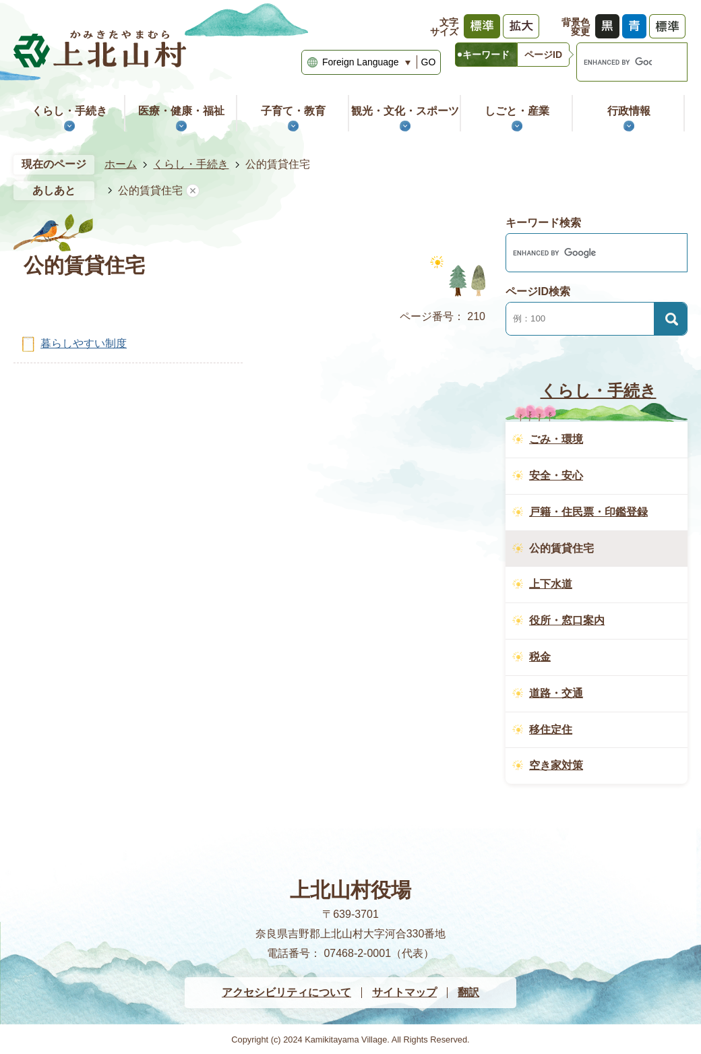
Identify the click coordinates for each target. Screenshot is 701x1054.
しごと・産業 (517, 111)
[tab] (486, 54)
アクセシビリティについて (286, 992)
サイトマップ (404, 992)
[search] (614, 62)
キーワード (486, 54)
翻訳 (468, 992)
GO (428, 62)
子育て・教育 (293, 111)
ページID (543, 54)
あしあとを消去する (193, 191)
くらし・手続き (69, 111)
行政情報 (628, 111)
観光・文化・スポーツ (405, 111)
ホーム (120, 164)
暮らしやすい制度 (83, 343)
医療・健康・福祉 (181, 111)
